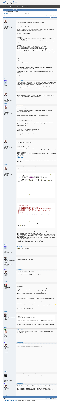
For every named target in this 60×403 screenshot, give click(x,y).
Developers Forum (13, 13)
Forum (28, 6)
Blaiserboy (6, 255)
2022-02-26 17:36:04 (20, 313)
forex (13, 2)
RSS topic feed (53, 17)
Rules (14, 9)
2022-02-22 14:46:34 (20, 80)
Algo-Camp (19, 156)
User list (11, 9)
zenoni (5, 373)
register (50, 15)
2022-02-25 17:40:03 (20, 269)
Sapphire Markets (20, 157)
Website (5, 78)
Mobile (8, 9)
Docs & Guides (23, 6)
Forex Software (6, 6)
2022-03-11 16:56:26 (20, 329)
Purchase (17, 6)
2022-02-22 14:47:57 (20, 91)
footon (5, 80)
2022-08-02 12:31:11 (20, 342)
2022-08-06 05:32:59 (20, 383)
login (47, 15)
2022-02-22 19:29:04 (20, 246)
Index (5, 9)
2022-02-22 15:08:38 (20, 105)
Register (17, 9)
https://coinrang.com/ (31, 122)
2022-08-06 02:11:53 (20, 373)
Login (21, 9)
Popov (5, 91)
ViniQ (5, 329)
